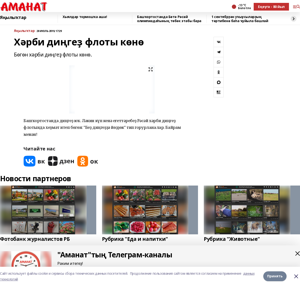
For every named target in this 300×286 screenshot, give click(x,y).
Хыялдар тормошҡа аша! (85, 17)
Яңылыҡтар (13, 17)
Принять (275, 276)
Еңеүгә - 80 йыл (271, 6)
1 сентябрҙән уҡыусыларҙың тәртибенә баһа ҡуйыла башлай (239, 19)
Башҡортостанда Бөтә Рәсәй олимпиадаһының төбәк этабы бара (169, 19)
